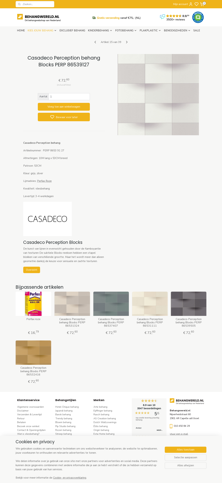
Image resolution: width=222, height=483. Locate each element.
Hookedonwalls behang (106, 441)
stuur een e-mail (179, 434)
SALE (196, 30)
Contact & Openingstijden (31, 430)
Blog (19, 441)
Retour (21, 418)
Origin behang (101, 430)
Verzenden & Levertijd (29, 414)
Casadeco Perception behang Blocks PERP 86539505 (189, 323)
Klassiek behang (64, 441)
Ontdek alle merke (104, 461)
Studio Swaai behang (105, 457)
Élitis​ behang (100, 426)
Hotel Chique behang (67, 407)
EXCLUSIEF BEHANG (72, 30)
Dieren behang (63, 457)
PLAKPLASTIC (150, 30)
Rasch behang (101, 414)
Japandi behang (63, 410)
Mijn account (183, 4)
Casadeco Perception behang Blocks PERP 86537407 (111, 323)
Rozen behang (63, 430)
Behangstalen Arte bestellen (33, 438)
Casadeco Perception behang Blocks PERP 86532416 (33, 371)
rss (132, 476)
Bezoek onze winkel (28, 426)
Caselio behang (102, 449)
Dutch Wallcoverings (105, 422)
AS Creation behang (104, 418)
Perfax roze (33, 319)
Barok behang (63, 414)
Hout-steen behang (66, 449)
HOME (21, 30)
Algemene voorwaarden (30, 407)
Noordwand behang (104, 445)
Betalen (21, 422)
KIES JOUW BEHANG (42, 30)
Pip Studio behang (65, 426)
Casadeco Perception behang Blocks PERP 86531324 (72, 323)
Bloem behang (63, 422)
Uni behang (61, 438)
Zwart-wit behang (65, 445)
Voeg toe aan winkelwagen (64, 106)
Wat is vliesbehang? (28, 434)
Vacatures (22, 445)
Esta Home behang (103, 434)
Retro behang (62, 453)
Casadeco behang (103, 453)
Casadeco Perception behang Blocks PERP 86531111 (150, 323)
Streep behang (63, 434)
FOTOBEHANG (126, 30)
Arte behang (100, 407)
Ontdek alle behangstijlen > (72, 461)
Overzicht (31, 270)
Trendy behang (63, 418)
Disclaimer (23, 410)
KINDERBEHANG (100, 30)
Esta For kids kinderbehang (108, 438)
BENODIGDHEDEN (177, 30)
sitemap (126, 476)
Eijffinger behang (102, 410)
